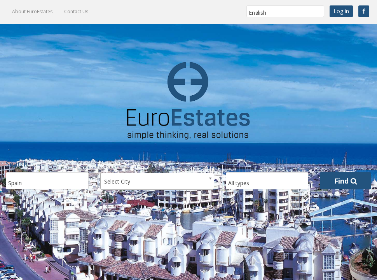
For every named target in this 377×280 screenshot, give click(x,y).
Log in (341, 11)
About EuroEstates (32, 11)
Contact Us (76, 11)
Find (345, 181)
